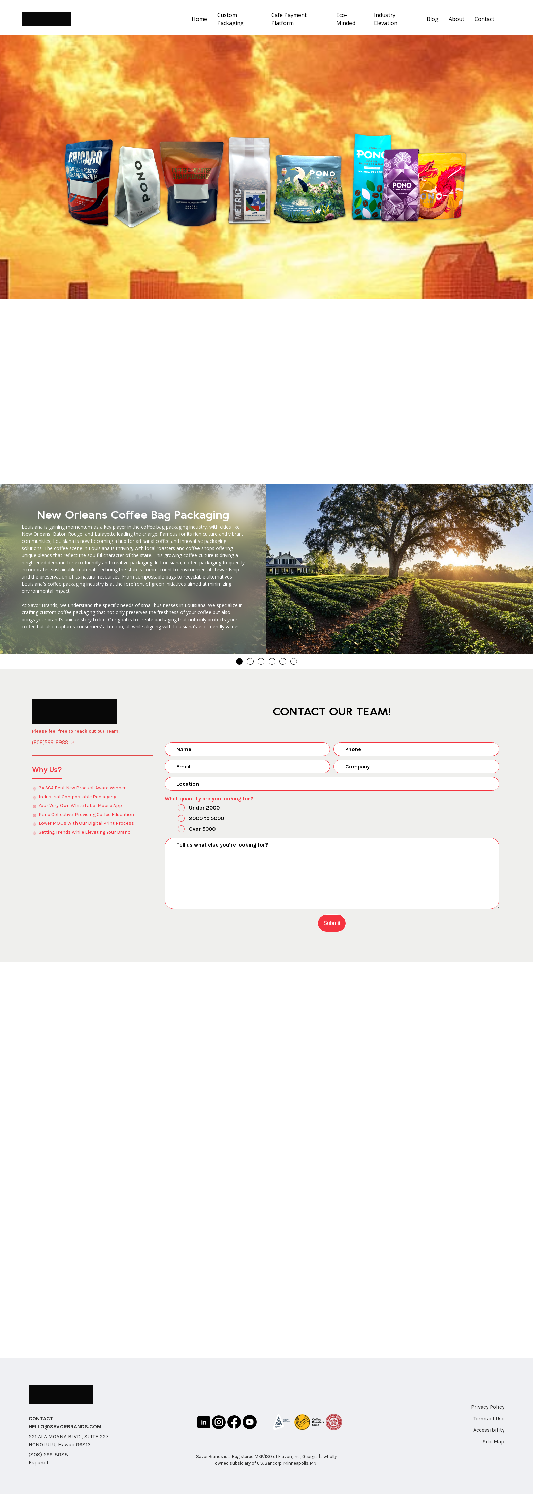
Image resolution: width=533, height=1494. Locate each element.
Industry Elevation (385, 19)
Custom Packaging (230, 19)
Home (199, 19)
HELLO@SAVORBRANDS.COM (65, 1426)
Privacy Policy (487, 1407)
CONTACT (41, 1418)
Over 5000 (191, 829)
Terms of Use (488, 1418)
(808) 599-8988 (48, 1454)
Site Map (493, 1441)
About (456, 19)
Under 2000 (193, 808)
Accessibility (488, 1430)
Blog (433, 19)
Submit (331, 923)
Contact (484, 19)
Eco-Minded (345, 19)
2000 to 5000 (195, 819)
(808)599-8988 (50, 742)
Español (38, 1462)
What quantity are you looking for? (209, 798)
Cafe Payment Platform (289, 19)
